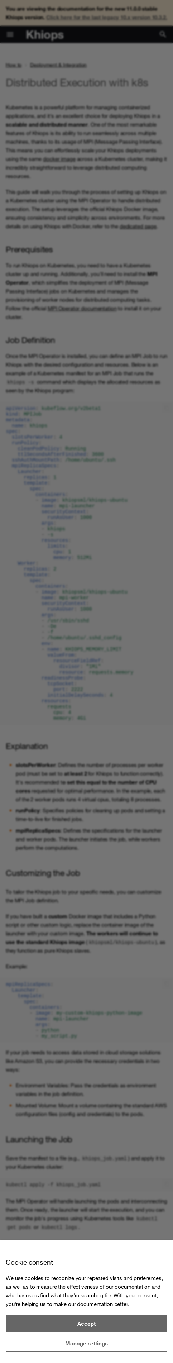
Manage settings (86, 1343)
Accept (86, 1323)
